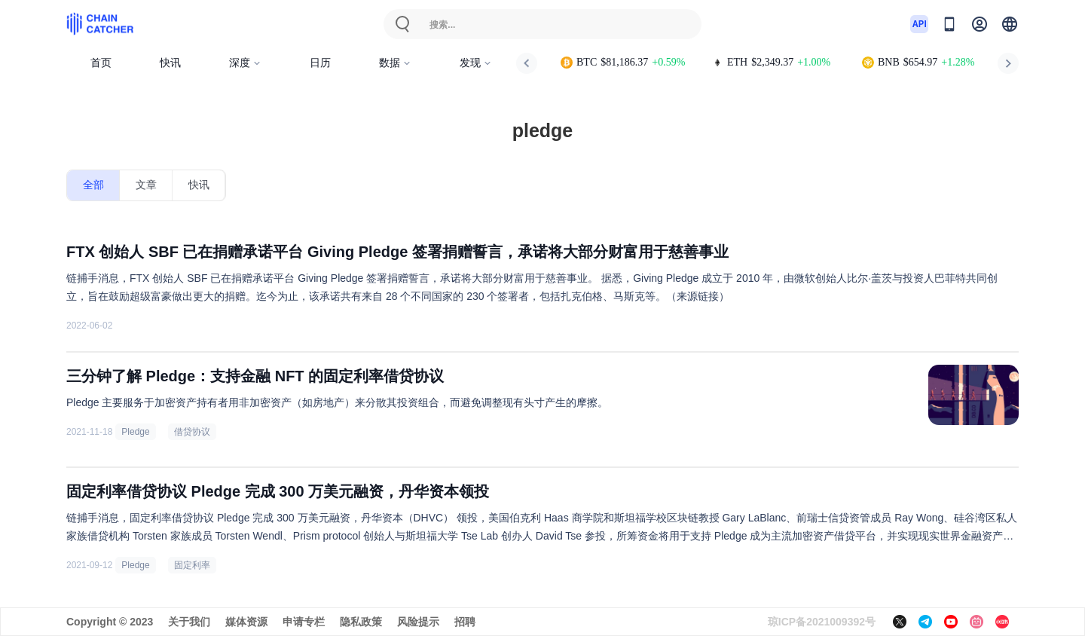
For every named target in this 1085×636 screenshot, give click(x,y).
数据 (395, 63)
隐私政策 (361, 622)
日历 (320, 63)
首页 (101, 63)
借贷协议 (192, 432)
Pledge (135, 432)
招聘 (464, 622)
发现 (476, 63)
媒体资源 (246, 622)
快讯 (170, 63)
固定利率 (192, 565)
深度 (245, 63)
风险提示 (418, 622)
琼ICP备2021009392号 (822, 622)
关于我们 (189, 622)
